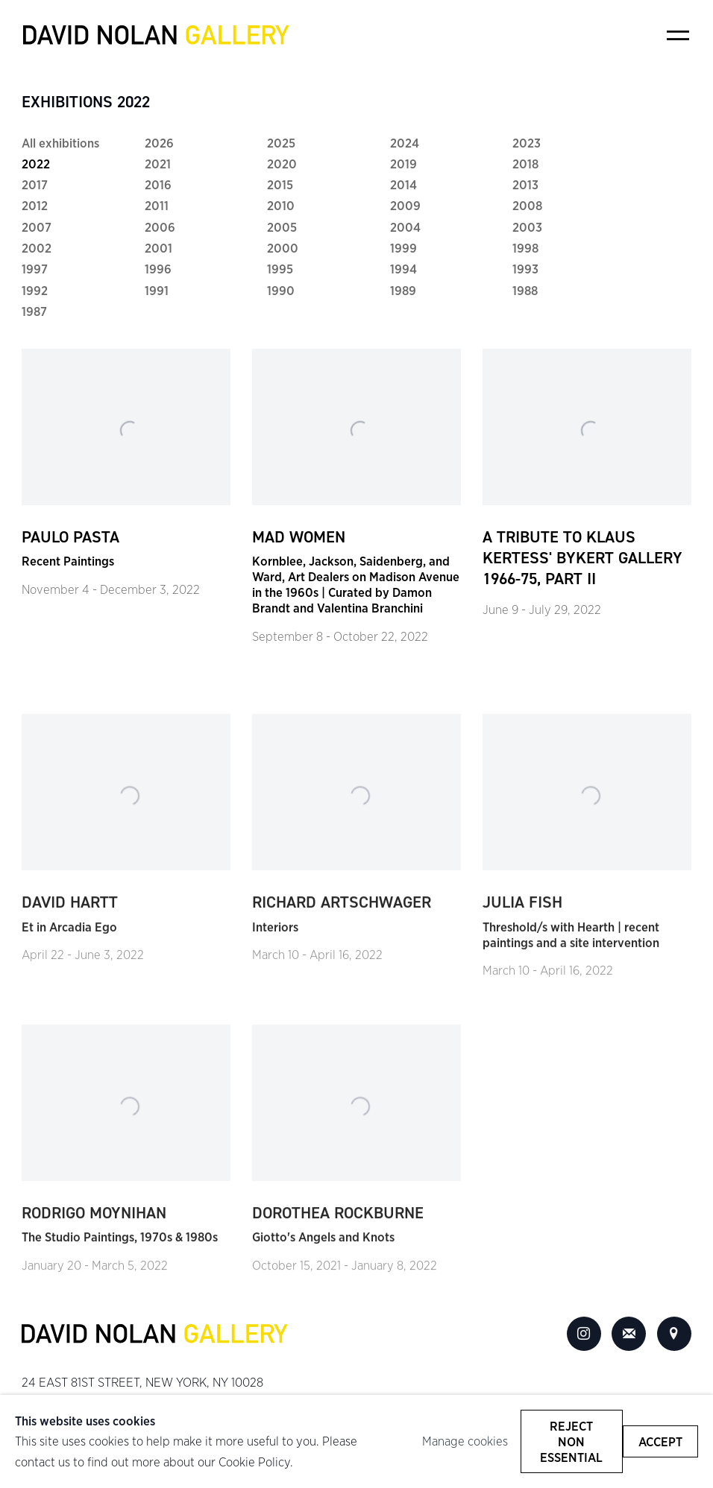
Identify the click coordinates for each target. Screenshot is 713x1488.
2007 (36, 227)
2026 (159, 143)
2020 (282, 163)
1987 (34, 311)
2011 (157, 205)
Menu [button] (678, 35)
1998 (525, 248)
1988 (525, 290)
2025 (281, 143)
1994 (403, 268)
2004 (405, 227)
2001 (158, 248)
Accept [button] (660, 1441)
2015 (280, 184)
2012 (35, 205)
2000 (282, 248)
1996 (158, 268)
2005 (282, 227)
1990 (281, 290)
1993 (525, 268)
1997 (35, 268)
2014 (403, 184)
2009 (405, 205)
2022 (36, 163)
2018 (525, 163)
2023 (526, 143)
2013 (525, 184)
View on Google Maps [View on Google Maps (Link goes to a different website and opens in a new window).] (674, 1334)
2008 (527, 205)
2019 (403, 163)
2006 (160, 227)
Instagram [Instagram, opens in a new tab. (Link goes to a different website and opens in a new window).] (584, 1334)
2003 (527, 227)
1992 (35, 290)
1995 (280, 268)
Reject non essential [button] (571, 1441)
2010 (281, 205)
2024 (404, 143)
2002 (36, 248)
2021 (158, 163)
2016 (158, 184)
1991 (157, 290)
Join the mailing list (629, 1334)
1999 (403, 248)
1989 (403, 290)
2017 (35, 184)
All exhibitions (60, 143)
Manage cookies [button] (465, 1441)
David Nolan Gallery (156, 35)
